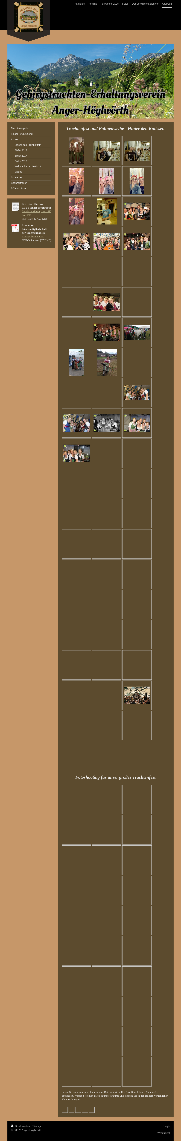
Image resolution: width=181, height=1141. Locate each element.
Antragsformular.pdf (33, 236)
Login (167, 1126)
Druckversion (21, 1126)
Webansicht (163, 1132)
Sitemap (36, 1126)
